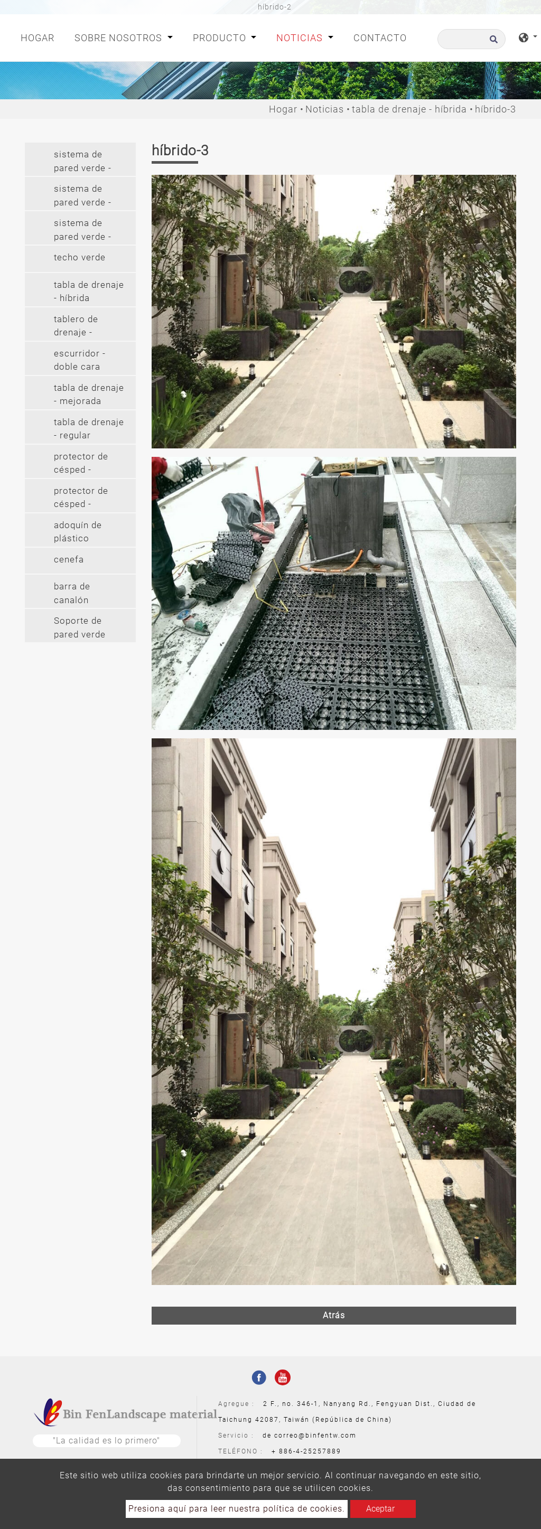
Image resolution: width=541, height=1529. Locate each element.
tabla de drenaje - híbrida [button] (89, 291)
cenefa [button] (69, 559)
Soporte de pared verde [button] (80, 627)
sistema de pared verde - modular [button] (82, 162)
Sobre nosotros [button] (119, 37)
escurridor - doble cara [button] (80, 360)
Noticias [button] (300, 37)
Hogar (40, 36)
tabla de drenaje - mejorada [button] (89, 394)
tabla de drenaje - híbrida (409, 109)
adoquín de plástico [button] (78, 532)
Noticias (324, 109)
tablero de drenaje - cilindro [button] (76, 327)
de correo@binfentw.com (310, 1435)
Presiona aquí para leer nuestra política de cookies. (236, 1509)
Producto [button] (221, 37)
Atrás (334, 1315)
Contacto (380, 37)
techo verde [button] (80, 257)
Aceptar (380, 1509)
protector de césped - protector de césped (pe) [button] (81, 464)
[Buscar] (471, 39)
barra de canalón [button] (72, 593)
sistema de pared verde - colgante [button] (82, 196)
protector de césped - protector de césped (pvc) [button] (82, 498)
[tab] (80, 159)
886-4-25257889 (310, 1451)
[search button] (492, 42)
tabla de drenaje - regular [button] (89, 429)
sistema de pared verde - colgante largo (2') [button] (85, 231)
